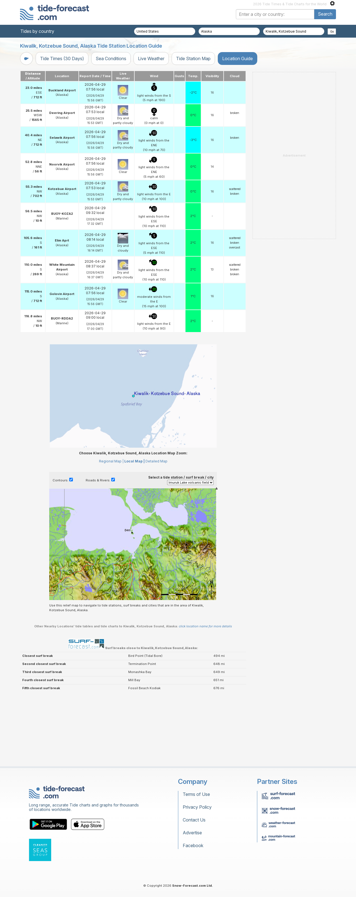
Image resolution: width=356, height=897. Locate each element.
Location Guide (237, 58)
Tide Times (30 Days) (62, 58)
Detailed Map (156, 461)
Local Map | (134, 461)
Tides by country (37, 31)
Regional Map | (111, 461)
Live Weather (151, 58)
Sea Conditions (111, 58)
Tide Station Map (193, 58)
